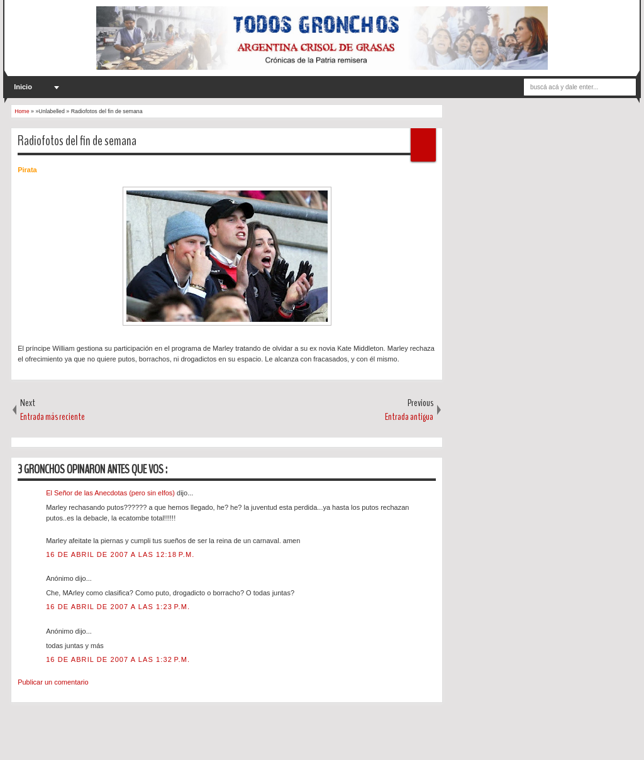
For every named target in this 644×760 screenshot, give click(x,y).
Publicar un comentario (53, 682)
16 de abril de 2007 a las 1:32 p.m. (118, 659)
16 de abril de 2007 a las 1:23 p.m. (118, 606)
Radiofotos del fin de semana (77, 140)
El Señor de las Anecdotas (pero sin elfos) (111, 493)
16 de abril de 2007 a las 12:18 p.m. (120, 554)
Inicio (23, 87)
